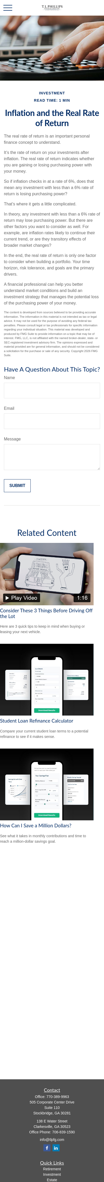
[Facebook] (46, 1147)
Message (12, 439)
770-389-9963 (57, 1097)
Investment (52, 1174)
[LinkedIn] (56, 1147)
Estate (52, 1180)
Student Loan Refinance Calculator (36, 721)
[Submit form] (17, 485)
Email (9, 408)
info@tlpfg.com (52, 1140)
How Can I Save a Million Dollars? (36, 825)
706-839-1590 (63, 1132)
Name (9, 377)
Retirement (52, 1169)
